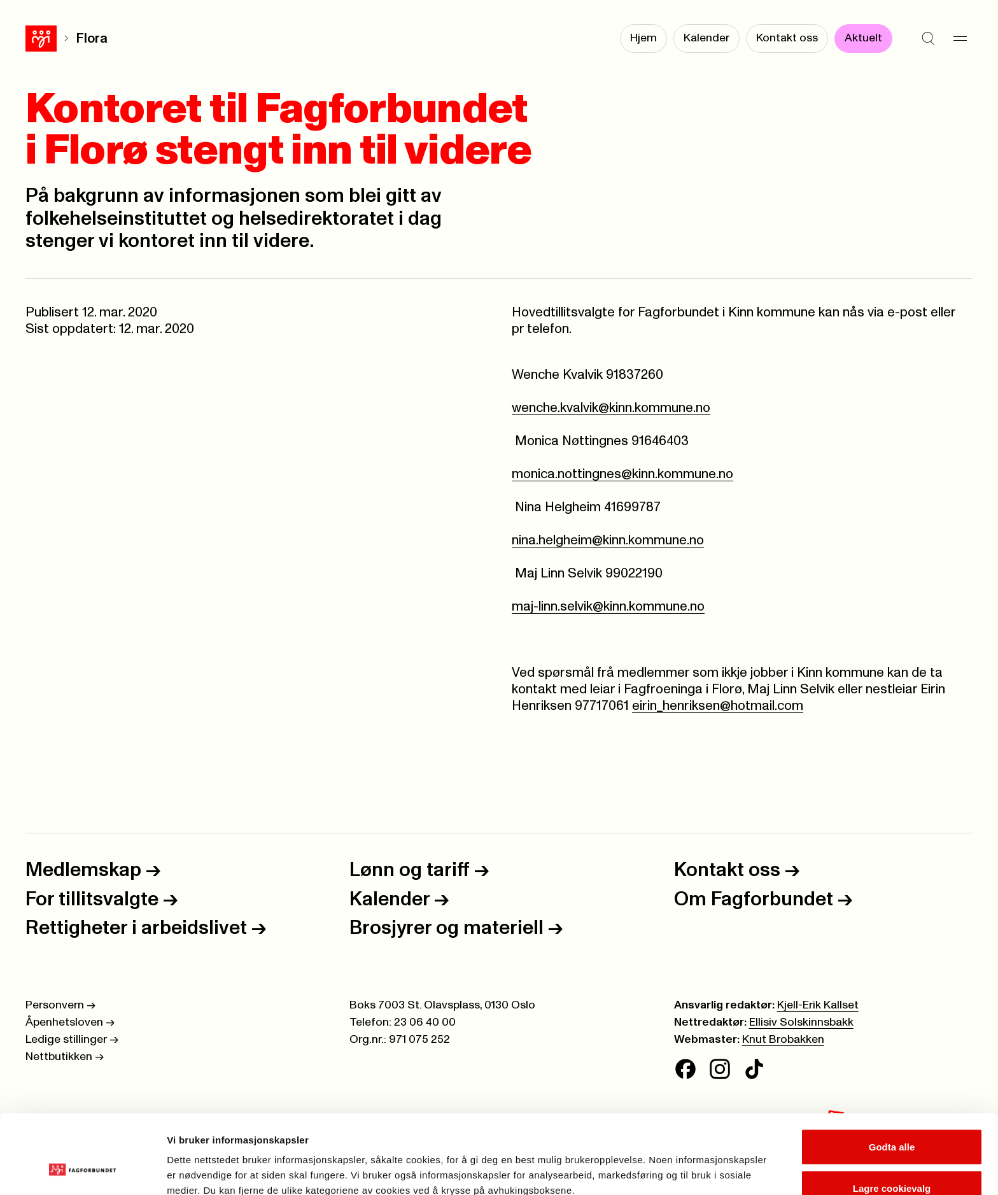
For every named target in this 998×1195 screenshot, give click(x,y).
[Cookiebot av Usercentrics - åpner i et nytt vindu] (82, 1170)
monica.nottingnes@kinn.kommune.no (622, 474)
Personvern (60, 1005)
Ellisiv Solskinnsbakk (801, 1022)
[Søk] (928, 38)
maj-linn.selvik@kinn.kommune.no (608, 606)
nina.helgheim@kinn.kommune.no (608, 540)
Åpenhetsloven (70, 1022)
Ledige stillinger (71, 1039)
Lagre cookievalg (892, 1119)
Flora (60, 38)
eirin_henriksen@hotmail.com (717, 705)
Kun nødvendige (891, 1161)
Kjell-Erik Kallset (818, 1005)
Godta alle (892, 1077)
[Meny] (960, 38)
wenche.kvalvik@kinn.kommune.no (611, 407)
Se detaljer (684, 1162)
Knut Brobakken (783, 1039)
